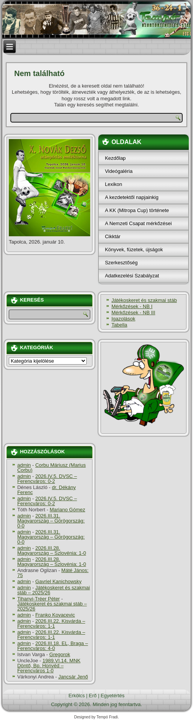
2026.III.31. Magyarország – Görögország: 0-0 (51, 521)
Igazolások (123, 319)
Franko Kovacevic (55, 615)
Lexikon (113, 184)
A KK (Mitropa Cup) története (137, 210)
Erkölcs (76, 695)
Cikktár (112, 236)
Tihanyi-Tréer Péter (38, 599)
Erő (93, 695)
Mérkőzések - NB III (133, 312)
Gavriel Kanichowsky (58, 581)
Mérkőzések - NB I (131, 306)
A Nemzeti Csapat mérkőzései (138, 223)
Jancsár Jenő (73, 677)
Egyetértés (112, 695)
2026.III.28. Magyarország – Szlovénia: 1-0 (51, 550)
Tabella (119, 325)
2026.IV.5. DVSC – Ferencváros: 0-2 (47, 478)
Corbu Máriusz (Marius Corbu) (51, 467)
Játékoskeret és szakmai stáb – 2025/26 (53, 590)
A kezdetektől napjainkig (131, 197)
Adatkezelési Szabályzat (132, 276)
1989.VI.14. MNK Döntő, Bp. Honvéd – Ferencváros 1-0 (49, 665)
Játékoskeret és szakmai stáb (144, 300)
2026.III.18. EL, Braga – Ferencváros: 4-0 (52, 645)
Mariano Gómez (67, 509)
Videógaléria (118, 171)
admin (24, 465)
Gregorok (59, 654)
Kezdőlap (115, 158)
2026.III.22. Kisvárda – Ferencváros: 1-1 (51, 623)
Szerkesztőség (121, 262)
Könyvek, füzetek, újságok (134, 249)
